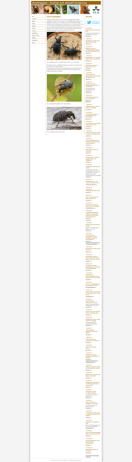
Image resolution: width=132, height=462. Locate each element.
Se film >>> (88, 101)
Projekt (33, 28)
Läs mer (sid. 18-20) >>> (91, 184)
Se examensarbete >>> (91, 287)
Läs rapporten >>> (90, 296)
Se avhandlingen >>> (90, 207)
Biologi (33, 21)
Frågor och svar (35, 35)
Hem (33, 16)
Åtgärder (34, 25)
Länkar (33, 42)
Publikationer (35, 33)
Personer (34, 30)
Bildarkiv (34, 37)
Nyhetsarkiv (34, 40)
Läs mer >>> (88, 36)
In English (34, 18)
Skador (33, 23)
